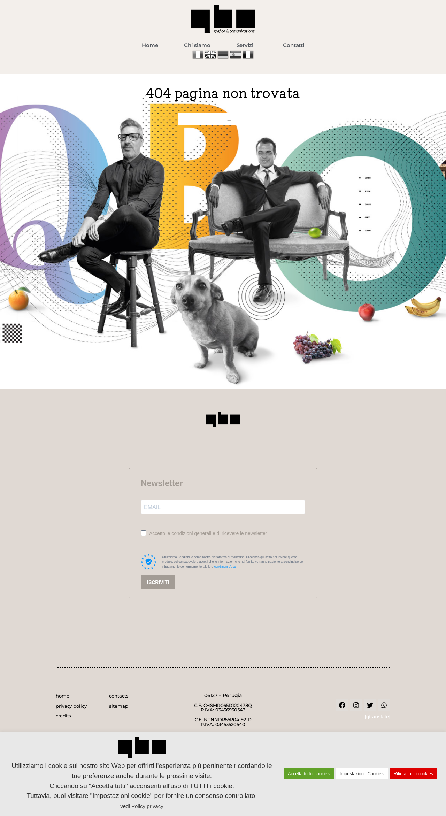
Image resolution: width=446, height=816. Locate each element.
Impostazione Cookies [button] (362, 773)
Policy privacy (147, 806)
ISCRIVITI (158, 582)
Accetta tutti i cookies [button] (309, 773)
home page (200, 119)
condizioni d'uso (225, 566)
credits (63, 715)
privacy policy (71, 706)
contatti (252, 119)
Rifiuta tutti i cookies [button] (413, 773)
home (62, 696)
